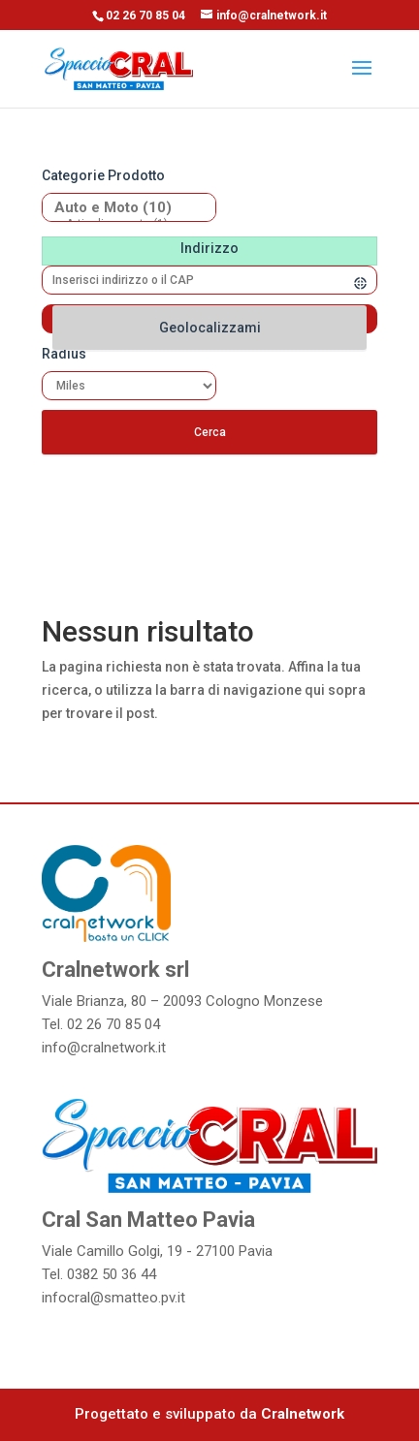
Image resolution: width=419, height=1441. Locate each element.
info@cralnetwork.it (104, 1047)
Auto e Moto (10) (121, 208)
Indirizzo (209, 248)
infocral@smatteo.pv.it (113, 1297)
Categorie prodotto (103, 175)
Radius (64, 353)
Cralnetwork (302, 1414)
